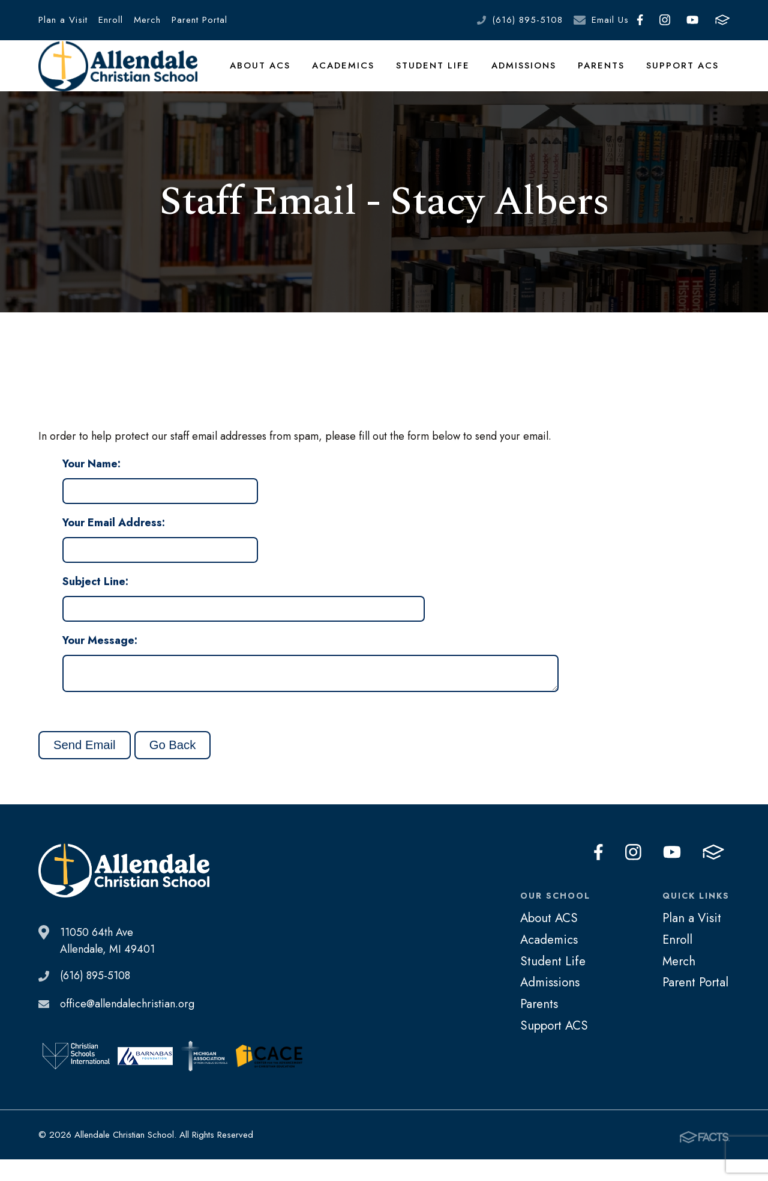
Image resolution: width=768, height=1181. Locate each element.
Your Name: (91, 482)
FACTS (722, 19)
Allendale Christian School (123, 75)
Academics (353, 74)
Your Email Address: (113, 541)
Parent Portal (199, 19)
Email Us (610, 19)
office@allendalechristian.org (127, 1027)
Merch (147, 19)
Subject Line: (95, 600)
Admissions (529, 74)
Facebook (640, 19)
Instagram (664, 19)
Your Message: (99, 659)
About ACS (271, 74)
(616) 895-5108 (527, 19)
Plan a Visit (63, 19)
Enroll (110, 19)
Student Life (439, 74)
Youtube (692, 19)
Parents (605, 74)
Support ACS (684, 74)
